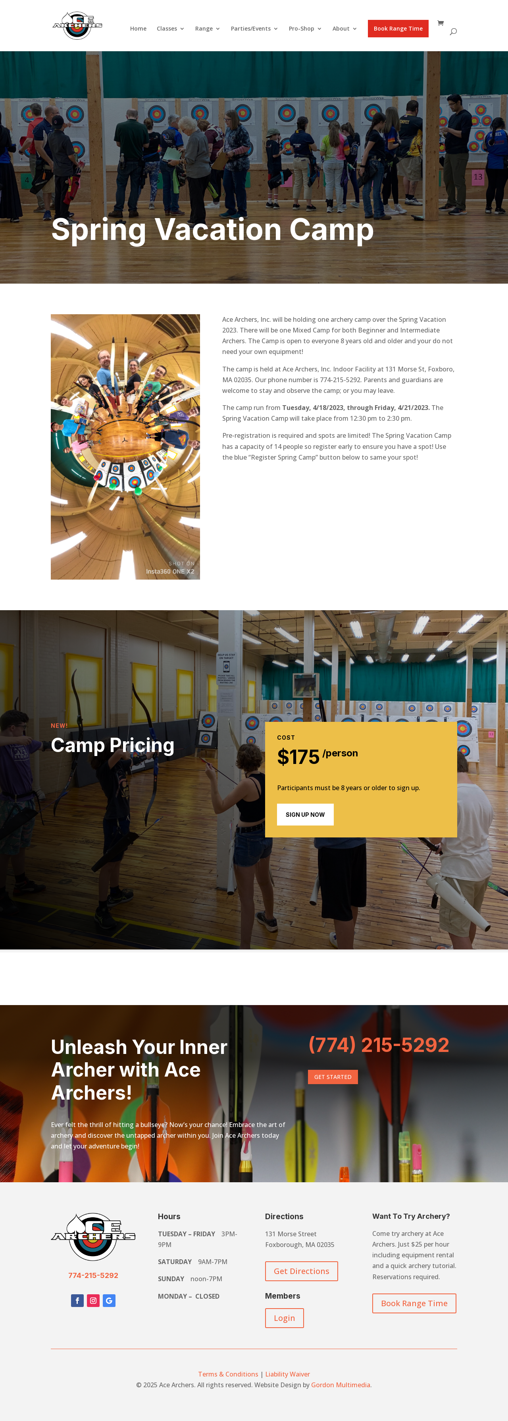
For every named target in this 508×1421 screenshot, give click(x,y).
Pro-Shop (301, 29)
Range (204, 29)
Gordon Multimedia (340, 1384)
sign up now (305, 814)
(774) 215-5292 (379, 1045)
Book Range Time (398, 28)
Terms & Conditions (228, 1374)
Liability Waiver (287, 1374)
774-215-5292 (93, 1275)
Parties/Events (251, 29)
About (341, 29)
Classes (167, 29)
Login (284, 1318)
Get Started (333, 1077)
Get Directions (301, 1271)
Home (138, 29)
